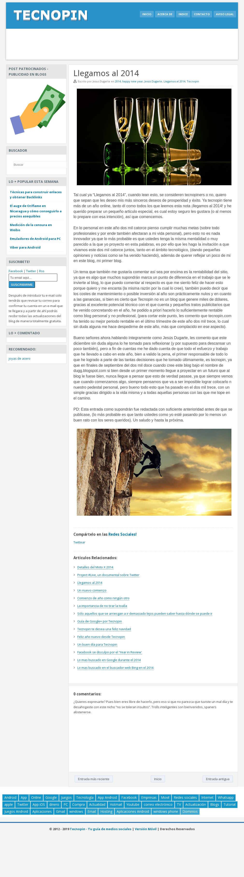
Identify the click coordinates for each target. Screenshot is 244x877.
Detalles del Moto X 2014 (95, 567)
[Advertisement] (122, 44)
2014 (118, 81)
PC (66, 804)
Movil (165, 797)
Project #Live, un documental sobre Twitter (108, 575)
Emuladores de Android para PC (35, 238)
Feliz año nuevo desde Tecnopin (101, 637)
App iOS (39, 804)
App (24, 797)
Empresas (149, 797)
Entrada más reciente (93, 779)
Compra (78, 804)
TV (179, 804)
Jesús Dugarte (153, 81)
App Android (107, 797)
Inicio (146, 14)
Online (36, 797)
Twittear (79, 542)
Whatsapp (226, 797)
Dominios (190, 811)
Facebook (16, 271)
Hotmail (116, 804)
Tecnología (84, 797)
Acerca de (165, 14)
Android (10, 797)
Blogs (214, 804)
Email (91, 811)
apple (8, 804)
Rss (41, 271)
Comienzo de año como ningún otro (103, 598)
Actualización (195, 804)
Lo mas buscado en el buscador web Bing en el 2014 (115, 667)
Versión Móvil (146, 829)
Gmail (60, 811)
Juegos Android (16, 811)
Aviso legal (225, 14)
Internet (207, 797)
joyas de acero (19, 358)
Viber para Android (25, 247)
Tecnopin (193, 81)
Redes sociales (185, 797)
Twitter (31, 271)
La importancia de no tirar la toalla (102, 606)
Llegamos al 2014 (174, 81)
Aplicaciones (42, 811)
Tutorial (229, 804)
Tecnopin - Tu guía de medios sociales (100, 829)
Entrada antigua (218, 779)
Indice (183, 14)
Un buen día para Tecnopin (97, 644)
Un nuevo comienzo (92, 590)
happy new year (132, 81)
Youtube (132, 804)
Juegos (66, 797)
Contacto (202, 14)
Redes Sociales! (122, 534)
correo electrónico (158, 804)
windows (76, 811)
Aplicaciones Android (133, 811)
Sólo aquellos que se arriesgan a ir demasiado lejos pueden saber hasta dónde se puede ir (144, 613)
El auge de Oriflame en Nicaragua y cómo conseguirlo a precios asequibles (36, 211)
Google (51, 797)
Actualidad (97, 804)
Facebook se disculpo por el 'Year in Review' (109, 652)
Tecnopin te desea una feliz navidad (104, 629)
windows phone (165, 811)
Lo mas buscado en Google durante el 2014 (109, 660)
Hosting (106, 811)
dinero (54, 804)
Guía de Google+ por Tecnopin (99, 621)
